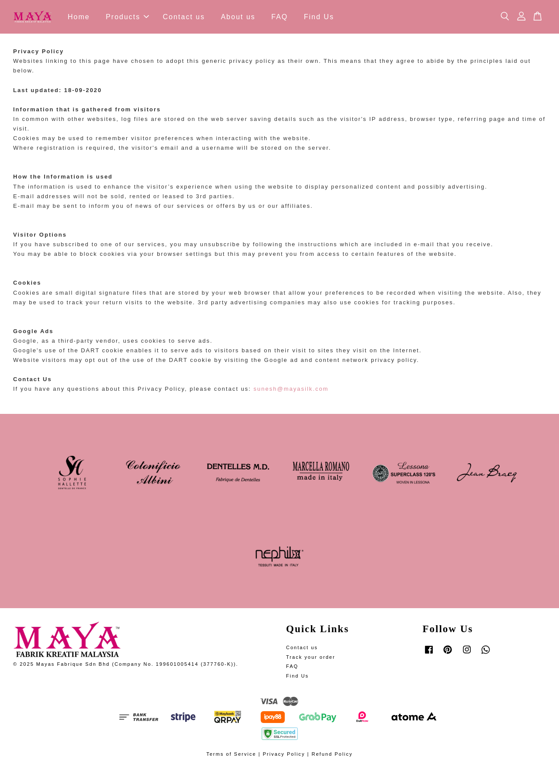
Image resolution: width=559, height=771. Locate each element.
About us (238, 17)
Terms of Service (231, 754)
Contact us (184, 17)
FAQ (279, 17)
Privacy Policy (284, 754)
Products (127, 17)
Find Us (319, 17)
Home (79, 17)
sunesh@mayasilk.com (291, 389)
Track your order (310, 657)
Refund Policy (331, 754)
